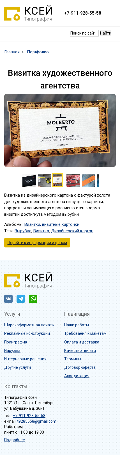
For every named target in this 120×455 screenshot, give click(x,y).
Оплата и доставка (81, 342)
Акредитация (76, 376)
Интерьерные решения (25, 359)
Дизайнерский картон (72, 230)
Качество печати (80, 350)
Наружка (12, 350)
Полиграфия (15, 342)
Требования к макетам (85, 333)
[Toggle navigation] (12, 34)
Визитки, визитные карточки (51, 224)
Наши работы (76, 325)
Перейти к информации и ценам (37, 242)
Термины (72, 359)
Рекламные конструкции (27, 333)
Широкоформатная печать (29, 325)
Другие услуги (17, 367)
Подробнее (14, 440)
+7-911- (82, 13)
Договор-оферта (80, 367)
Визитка (41, 230)
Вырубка (23, 230)
